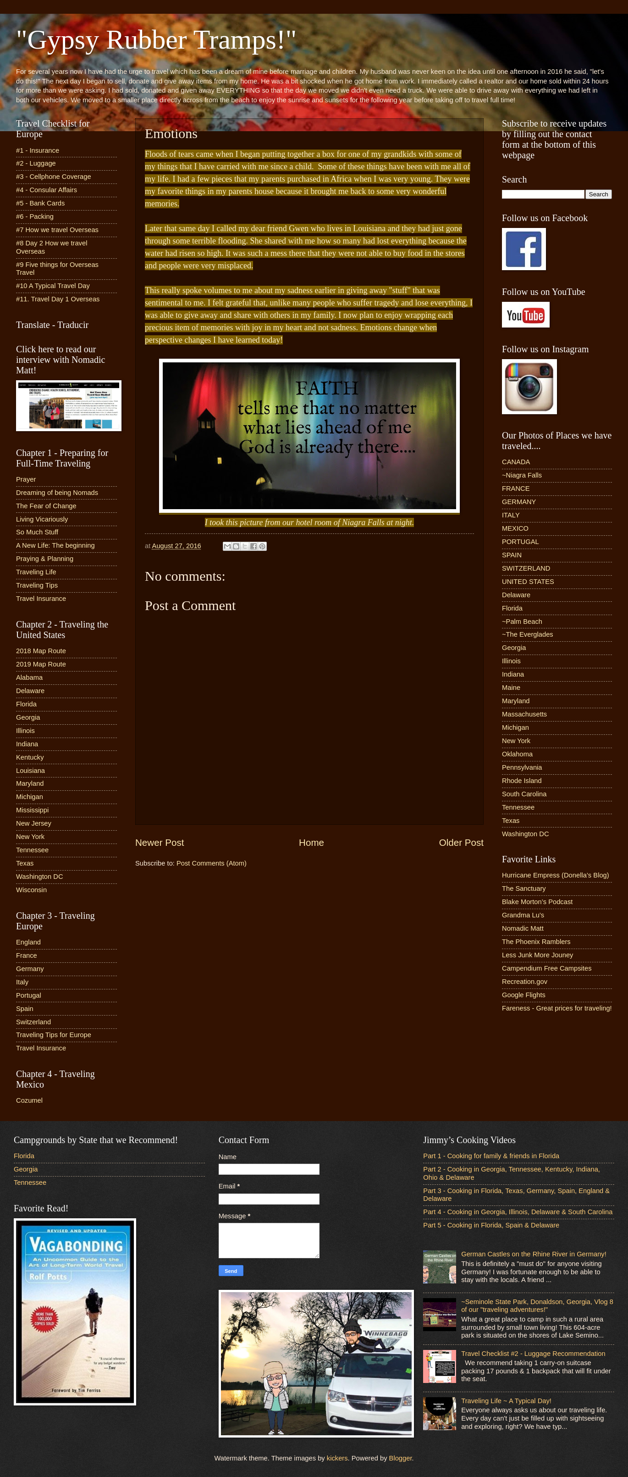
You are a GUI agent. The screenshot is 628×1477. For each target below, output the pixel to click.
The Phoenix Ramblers (536, 941)
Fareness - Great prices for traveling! (557, 1008)
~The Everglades (527, 634)
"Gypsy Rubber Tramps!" (156, 39)
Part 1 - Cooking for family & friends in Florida (491, 1156)
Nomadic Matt (523, 928)
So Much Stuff (37, 532)
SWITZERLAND (526, 568)
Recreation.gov (524, 981)
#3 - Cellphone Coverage (53, 176)
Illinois (25, 730)
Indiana (27, 744)
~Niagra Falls (522, 475)
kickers (337, 1458)
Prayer (26, 479)
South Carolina (524, 794)
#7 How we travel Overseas (57, 229)
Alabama (29, 677)
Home (311, 842)
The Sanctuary (524, 888)
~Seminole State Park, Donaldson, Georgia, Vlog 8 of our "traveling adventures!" (537, 1306)
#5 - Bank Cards (40, 203)
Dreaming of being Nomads (57, 492)
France (26, 955)
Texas (24, 863)
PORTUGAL (520, 541)
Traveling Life (36, 572)
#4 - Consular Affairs (46, 190)
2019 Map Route (41, 664)
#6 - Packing (35, 216)
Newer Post (159, 842)
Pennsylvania (522, 767)
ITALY (511, 515)
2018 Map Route (41, 651)
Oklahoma (517, 754)
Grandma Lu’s (523, 915)
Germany (30, 968)
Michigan (29, 796)
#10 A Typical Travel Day (53, 285)
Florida (26, 704)
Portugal (28, 995)
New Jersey (33, 823)
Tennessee (32, 850)
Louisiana (30, 770)
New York (30, 836)
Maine (511, 687)
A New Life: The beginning (55, 545)
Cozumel (29, 1100)
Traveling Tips (37, 585)
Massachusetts (524, 714)
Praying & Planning (44, 558)
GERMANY (519, 501)
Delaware (30, 690)
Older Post (461, 842)
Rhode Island (522, 780)
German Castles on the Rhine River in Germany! (533, 1254)
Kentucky (30, 757)
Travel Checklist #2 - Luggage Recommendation (533, 1353)
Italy (22, 982)
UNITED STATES (528, 581)
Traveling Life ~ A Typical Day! (506, 1401)
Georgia (28, 717)
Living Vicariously (42, 519)
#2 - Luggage (36, 163)
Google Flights (523, 995)
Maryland (30, 783)
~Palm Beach (522, 621)
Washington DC (39, 876)
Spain (24, 1008)
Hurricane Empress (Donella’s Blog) (555, 875)
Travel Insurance (41, 598)
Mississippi (32, 810)
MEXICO (515, 528)
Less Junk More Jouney (537, 955)
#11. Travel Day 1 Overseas (57, 299)
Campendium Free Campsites (547, 968)
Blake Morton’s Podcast (537, 901)
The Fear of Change (46, 506)
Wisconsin (31, 890)
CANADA (516, 462)
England (28, 942)
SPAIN (512, 555)
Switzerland (33, 1022)
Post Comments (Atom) (211, 863)
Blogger (400, 1458)
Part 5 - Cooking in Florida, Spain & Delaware (491, 1225)
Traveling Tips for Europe (53, 1034)
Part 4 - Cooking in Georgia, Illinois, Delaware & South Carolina (517, 1212)
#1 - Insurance (37, 150)
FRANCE (516, 488)
